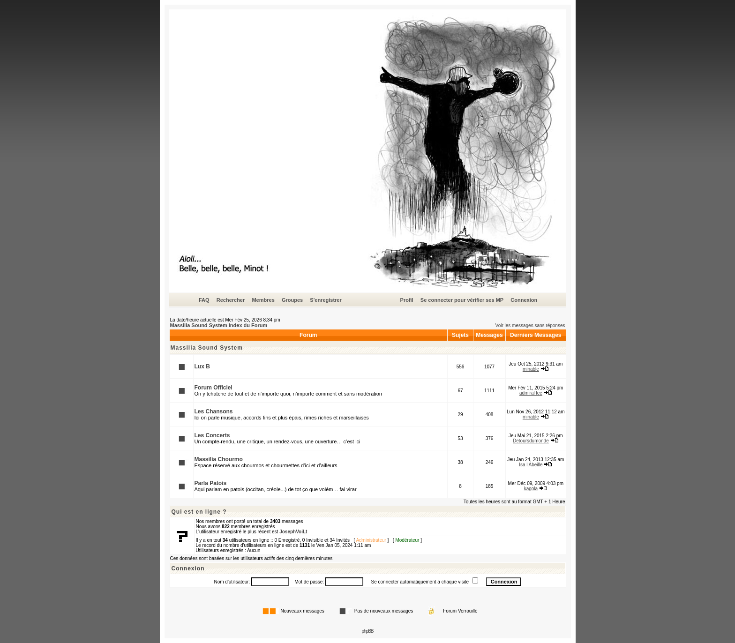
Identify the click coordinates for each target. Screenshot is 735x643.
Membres (263, 300)
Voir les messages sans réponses (530, 325)
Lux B (202, 366)
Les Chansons (214, 411)
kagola (531, 488)
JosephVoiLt (293, 531)
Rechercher (231, 300)
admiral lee (530, 393)
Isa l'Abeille (530, 464)
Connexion (523, 300)
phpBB (367, 631)
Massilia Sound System (207, 347)
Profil (406, 300)
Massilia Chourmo (219, 459)
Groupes (292, 300)
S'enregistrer (325, 300)
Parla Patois (211, 483)
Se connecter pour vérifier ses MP (461, 300)
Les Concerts (212, 435)
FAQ (204, 300)
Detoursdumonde (531, 440)
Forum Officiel (213, 387)
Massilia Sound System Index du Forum (219, 325)
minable (531, 369)
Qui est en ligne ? (199, 511)
